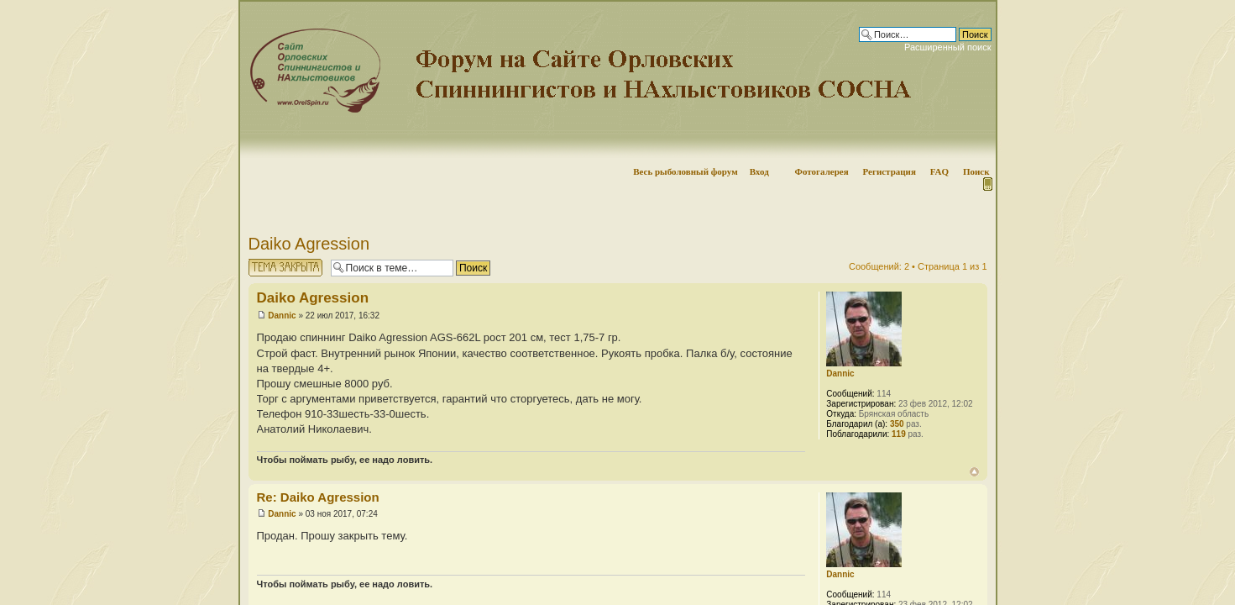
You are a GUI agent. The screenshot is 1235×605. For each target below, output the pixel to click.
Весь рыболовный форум (685, 171)
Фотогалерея (821, 171)
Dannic (282, 315)
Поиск (976, 171)
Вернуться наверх (974, 471)
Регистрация (888, 171)
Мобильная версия (986, 184)
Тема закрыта (285, 267)
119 (899, 434)
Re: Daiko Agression (318, 497)
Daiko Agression (309, 243)
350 (897, 424)
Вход (759, 171)
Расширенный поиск (948, 47)
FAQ (939, 171)
